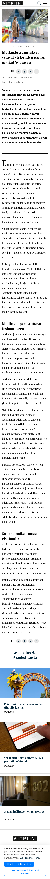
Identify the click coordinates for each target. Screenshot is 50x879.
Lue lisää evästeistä (29, 857)
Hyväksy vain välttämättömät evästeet (25, 872)
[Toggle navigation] (45, 3)
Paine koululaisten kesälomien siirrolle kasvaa (23, 705)
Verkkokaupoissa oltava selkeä (23, 759)
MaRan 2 (25, 813)
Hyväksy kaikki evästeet (19, 864)
